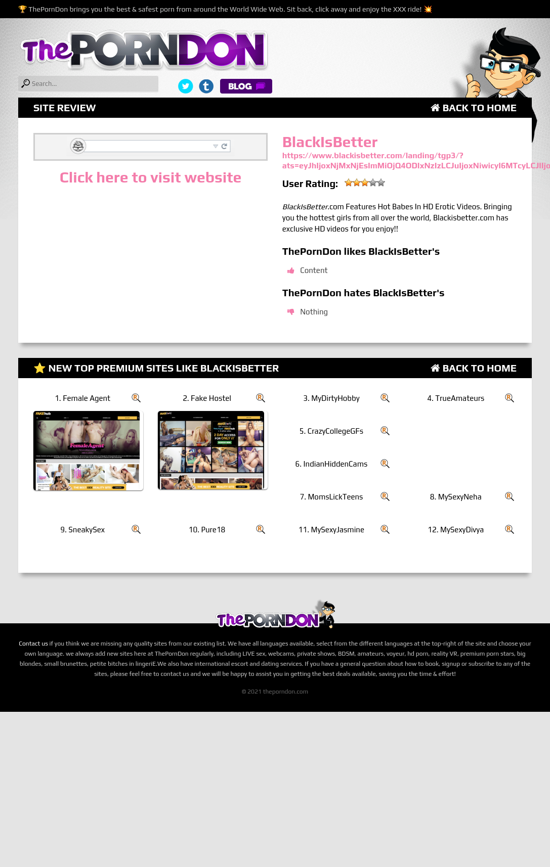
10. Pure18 (207, 529)
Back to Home (474, 107)
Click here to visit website (150, 177)
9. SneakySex (82, 529)
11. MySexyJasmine (331, 529)
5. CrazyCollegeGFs (331, 431)
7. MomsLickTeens (331, 496)
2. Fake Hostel (207, 398)
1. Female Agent (82, 398)
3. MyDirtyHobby (331, 398)
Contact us (33, 643)
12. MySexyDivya (456, 529)
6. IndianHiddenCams (331, 464)
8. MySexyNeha (456, 496)
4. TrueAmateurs (455, 398)
